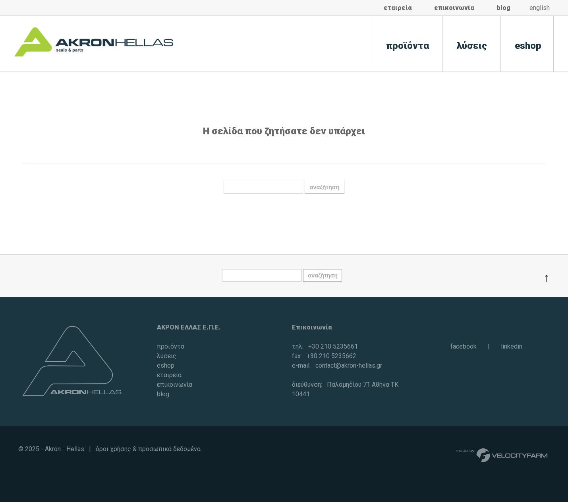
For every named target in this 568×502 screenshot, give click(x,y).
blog (503, 8)
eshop (528, 45)
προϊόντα (407, 45)
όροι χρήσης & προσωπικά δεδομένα (148, 449)
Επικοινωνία (312, 327)
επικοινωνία (454, 8)
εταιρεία (398, 8)
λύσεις (472, 45)
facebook (463, 346)
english (539, 8)
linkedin (511, 346)
